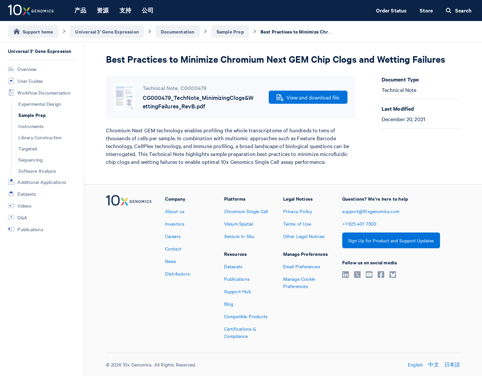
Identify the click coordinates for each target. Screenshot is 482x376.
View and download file (308, 97)
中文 (433, 364)
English (415, 364)
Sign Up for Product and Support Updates (391, 240)
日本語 (452, 364)
